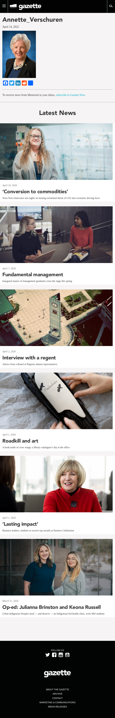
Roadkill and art (20, 441)
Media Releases (57, 706)
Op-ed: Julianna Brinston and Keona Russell (51, 607)
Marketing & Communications (57, 702)
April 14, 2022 (10, 26)
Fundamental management (32, 274)
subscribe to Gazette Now (70, 95)
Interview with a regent (29, 357)
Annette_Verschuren (32, 19)
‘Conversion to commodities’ (35, 191)
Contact (57, 698)
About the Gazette (57, 689)
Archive (57, 693)
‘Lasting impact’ (20, 524)
